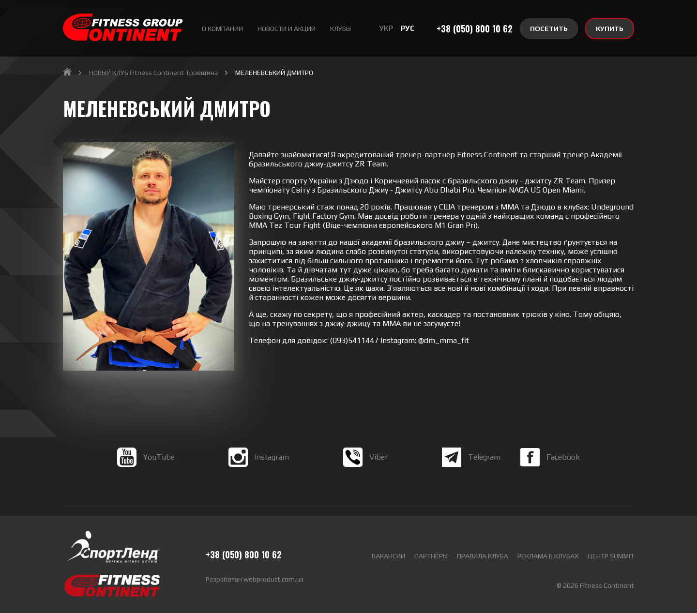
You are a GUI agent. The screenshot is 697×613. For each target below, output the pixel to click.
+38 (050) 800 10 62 (475, 28)
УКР (386, 28)
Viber (365, 467)
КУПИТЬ (609, 28)
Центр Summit (611, 556)
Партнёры (431, 556)
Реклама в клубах (547, 556)
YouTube (146, 467)
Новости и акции (287, 28)
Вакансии (388, 556)
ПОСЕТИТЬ (549, 28)
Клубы (340, 28)
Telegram (471, 467)
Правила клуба (482, 556)
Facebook (550, 467)
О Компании (222, 28)
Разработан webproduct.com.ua (254, 579)
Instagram (258, 467)
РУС (407, 28)
